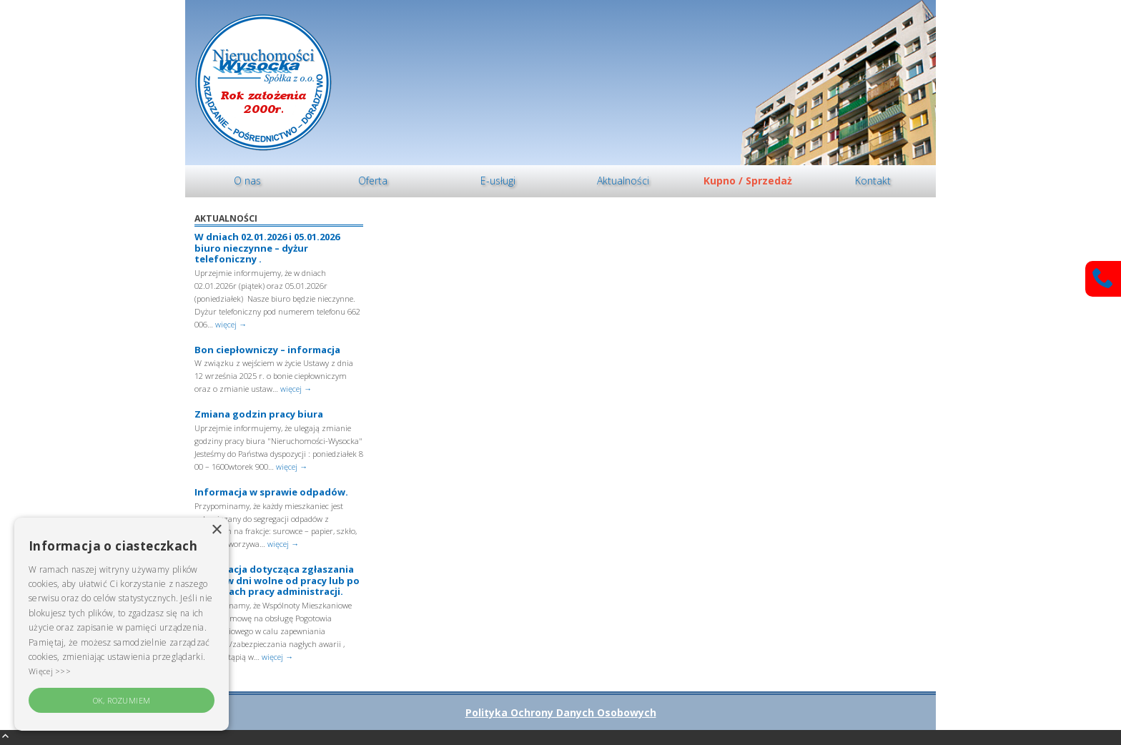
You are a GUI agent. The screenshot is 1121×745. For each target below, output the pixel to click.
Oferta (372, 180)
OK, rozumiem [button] (122, 700)
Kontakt (873, 180)
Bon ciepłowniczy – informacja (267, 349)
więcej (231, 324)
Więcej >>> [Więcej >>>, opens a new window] (50, 671)
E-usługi (497, 180)
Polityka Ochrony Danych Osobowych (560, 712)
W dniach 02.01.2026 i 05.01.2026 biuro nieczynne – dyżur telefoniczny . (267, 247)
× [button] (216, 530)
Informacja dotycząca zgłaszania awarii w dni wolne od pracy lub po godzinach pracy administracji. (277, 580)
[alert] (121, 624)
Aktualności (623, 180)
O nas (247, 180)
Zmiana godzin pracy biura (258, 414)
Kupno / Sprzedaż (747, 180)
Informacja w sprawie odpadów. (271, 491)
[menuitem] (247, 181)
